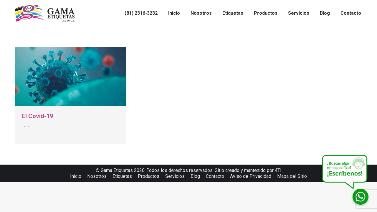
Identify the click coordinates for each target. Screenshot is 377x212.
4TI (278, 170)
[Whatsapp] (360, 197)
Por (28, 126)
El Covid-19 (37, 116)
